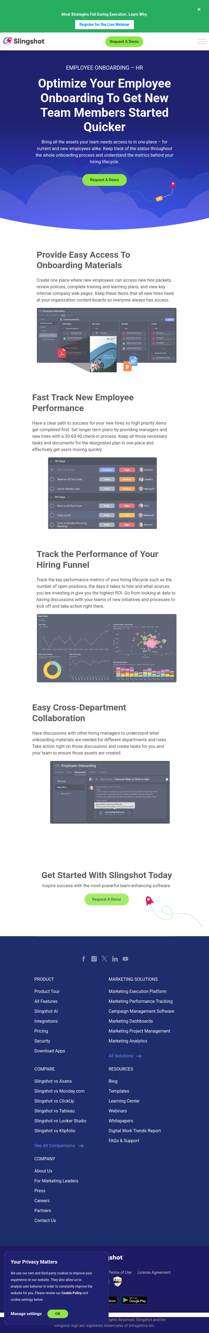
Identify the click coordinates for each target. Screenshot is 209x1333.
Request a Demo (124, 41)
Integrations (46, 1021)
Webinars (118, 1111)
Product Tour (47, 991)
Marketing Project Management (139, 1031)
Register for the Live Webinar (104, 24)
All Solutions (125, 1056)
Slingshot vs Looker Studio (60, 1120)
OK (58, 1314)
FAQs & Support (124, 1140)
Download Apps (49, 1051)
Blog (113, 1081)
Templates (119, 1091)
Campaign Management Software (141, 1011)
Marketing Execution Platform (138, 991)
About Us (43, 1171)
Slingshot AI (46, 1011)
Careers (42, 1200)
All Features (45, 1001)
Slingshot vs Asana (53, 1081)
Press (39, 1190)
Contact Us (45, 1220)
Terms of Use (120, 1272)
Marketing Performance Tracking (141, 1001)
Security (42, 1041)
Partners (42, 1210)
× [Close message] (199, 9)
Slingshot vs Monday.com (59, 1091)
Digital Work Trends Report (135, 1130)
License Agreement (154, 1272)
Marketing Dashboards (131, 1021)
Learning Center (124, 1101)
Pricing (41, 1031)
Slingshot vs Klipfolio (54, 1130)
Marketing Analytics (128, 1041)
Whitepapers (121, 1120)
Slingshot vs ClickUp (54, 1101)
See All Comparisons (59, 1145)
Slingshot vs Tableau (54, 1111)
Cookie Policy (72, 1293)
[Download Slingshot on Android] (134, 1300)
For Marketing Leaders (56, 1180)
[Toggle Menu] (201, 41)
